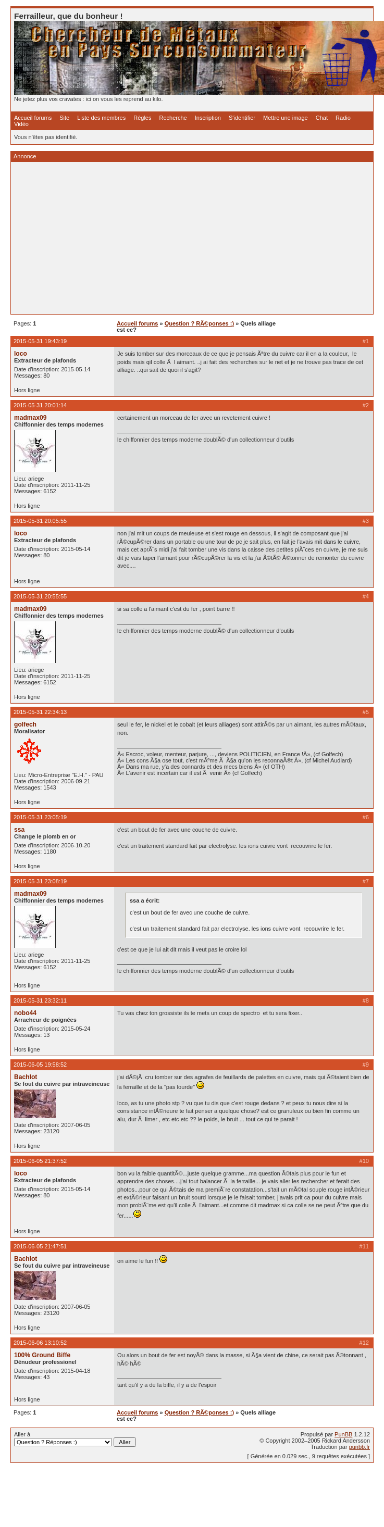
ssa (19, 829)
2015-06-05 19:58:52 (40, 1064)
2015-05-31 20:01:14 (40, 405)
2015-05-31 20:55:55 (40, 596)
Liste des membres (101, 118)
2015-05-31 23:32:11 (40, 1000)
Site (64, 118)
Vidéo (21, 124)
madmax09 (30, 417)
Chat (322, 118)
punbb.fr (359, 1447)
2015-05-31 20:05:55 (40, 521)
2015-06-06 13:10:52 (40, 1343)
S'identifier (242, 118)
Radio (343, 118)
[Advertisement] (157, 238)
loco (20, 353)
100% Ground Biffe (42, 1355)
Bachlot (25, 1077)
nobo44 (25, 1013)
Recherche (173, 118)
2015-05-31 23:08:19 (40, 881)
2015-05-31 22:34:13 (40, 712)
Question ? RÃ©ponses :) (199, 323)
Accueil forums (33, 118)
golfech (25, 724)
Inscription (208, 118)
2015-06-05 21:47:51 (40, 1246)
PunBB (343, 1434)
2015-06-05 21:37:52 (40, 1161)
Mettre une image (285, 118)
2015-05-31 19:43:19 (40, 341)
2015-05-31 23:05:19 (40, 817)
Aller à (75, 1439)
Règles (142, 118)
